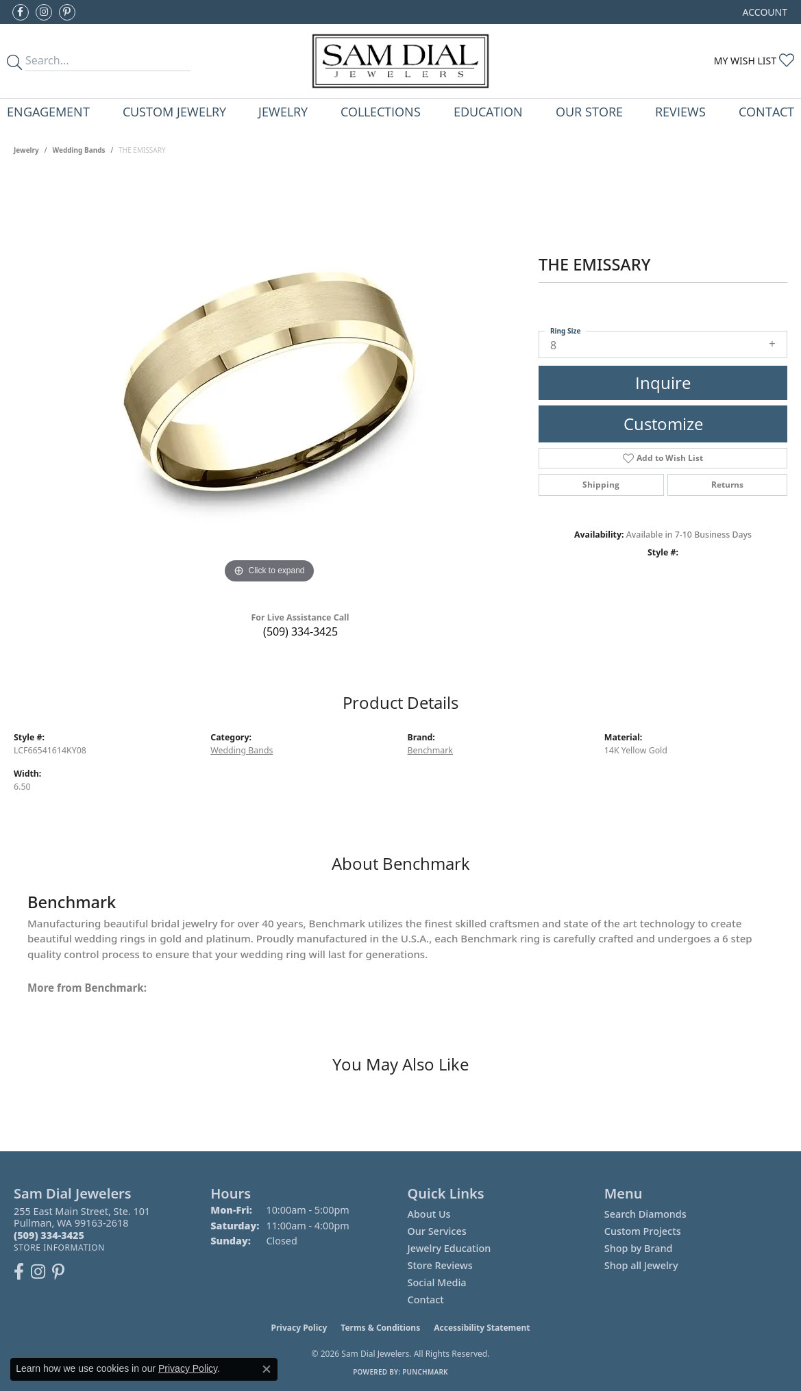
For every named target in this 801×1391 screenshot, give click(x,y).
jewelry (26, 150)
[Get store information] (59, 1247)
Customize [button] (663, 423)
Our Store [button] (589, 111)
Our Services (437, 1231)
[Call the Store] (49, 1235)
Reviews (680, 111)
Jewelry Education (449, 1248)
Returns (727, 484)
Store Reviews (440, 1265)
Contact (766, 111)
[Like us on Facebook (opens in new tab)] (20, 12)
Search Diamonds (645, 1213)
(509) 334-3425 (300, 631)
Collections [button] (381, 111)
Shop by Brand (638, 1248)
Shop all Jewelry (641, 1265)
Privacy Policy (299, 1327)
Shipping (600, 484)
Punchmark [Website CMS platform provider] (425, 1372)
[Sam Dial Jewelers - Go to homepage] (400, 61)
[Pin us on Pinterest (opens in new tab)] (67, 12)
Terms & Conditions (380, 1327)
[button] (763, 12)
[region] (269, 381)
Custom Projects (642, 1231)
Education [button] (488, 111)
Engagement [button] (48, 111)
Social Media (437, 1282)
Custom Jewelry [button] (174, 111)
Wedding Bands (79, 150)
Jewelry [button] (283, 111)
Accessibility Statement (482, 1327)
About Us (429, 1213)
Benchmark (430, 750)
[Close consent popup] (266, 1369)
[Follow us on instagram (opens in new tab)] (44, 12)
